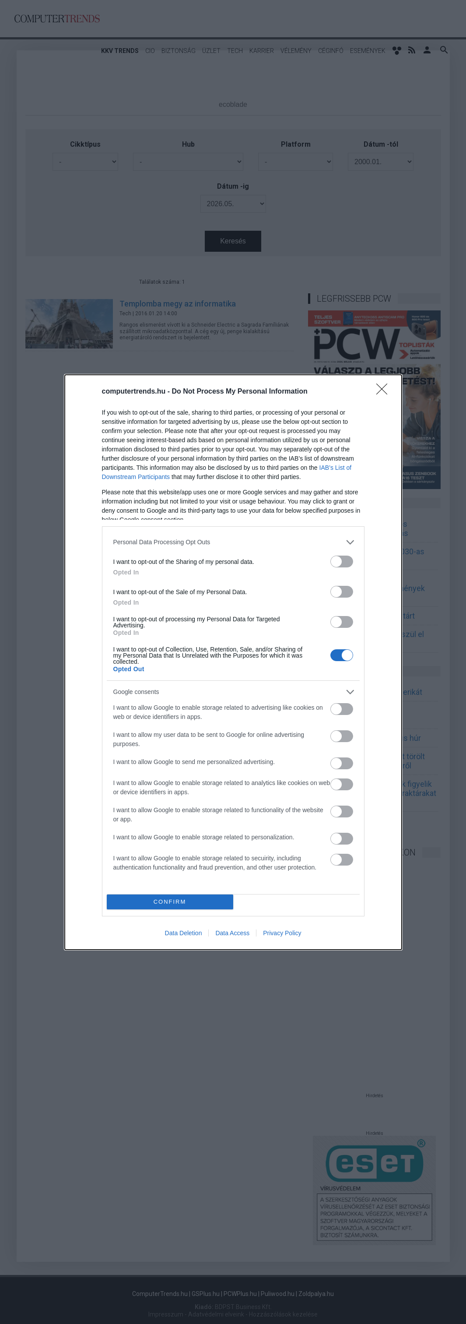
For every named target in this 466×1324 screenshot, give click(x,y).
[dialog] (233, 662)
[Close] (384, 392)
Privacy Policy (282, 933)
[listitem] (233, 542)
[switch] (341, 561)
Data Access (232, 933)
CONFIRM (170, 901)
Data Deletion (183, 933)
